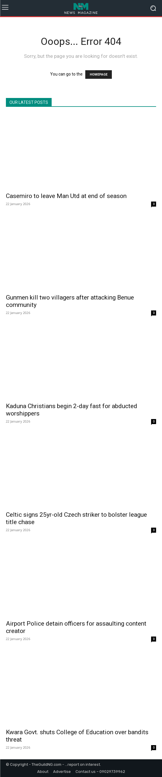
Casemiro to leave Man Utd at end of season (66, 195)
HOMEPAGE (98, 74)
